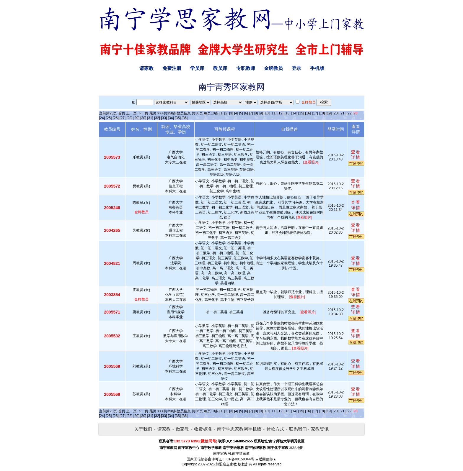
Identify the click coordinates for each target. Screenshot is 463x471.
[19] (329, 113)
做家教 (182, 428)
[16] (308, 113)
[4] (236, 113)
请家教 (146, 68)
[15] (301, 113)
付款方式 (275, 428)
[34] (171, 118)
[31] (150, 118)
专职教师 (245, 68)
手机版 (317, 68)
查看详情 (356, 155)
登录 (296, 68)
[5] (241, 113)
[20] (336, 113)
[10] (267, 113)
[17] (315, 113)
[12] (280, 113)
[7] (251, 113)
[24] (102, 118)
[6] (246, 113)
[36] (185, 118)
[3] (231, 113)
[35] (178, 118)
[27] (122, 118)
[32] (157, 118)
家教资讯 (320, 428)
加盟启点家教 (226, 464)
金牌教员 (273, 68)
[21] (342, 113)
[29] (136, 118)
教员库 (220, 68)
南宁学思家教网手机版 (239, 428)
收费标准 (203, 428)
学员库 (197, 68)
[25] (109, 118)
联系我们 (298, 428)
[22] (349, 113)
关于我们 (143, 428)
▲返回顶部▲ (265, 459)
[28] (129, 118)
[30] (143, 118)
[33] (164, 118)
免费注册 (171, 68)
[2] (226, 113)
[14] (294, 113)
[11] (273, 113)
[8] (256, 113)
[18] (322, 113)
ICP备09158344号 (240, 459)
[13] (287, 113)
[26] (116, 118)
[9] (261, 113)
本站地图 (296, 448)
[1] (221, 113)
